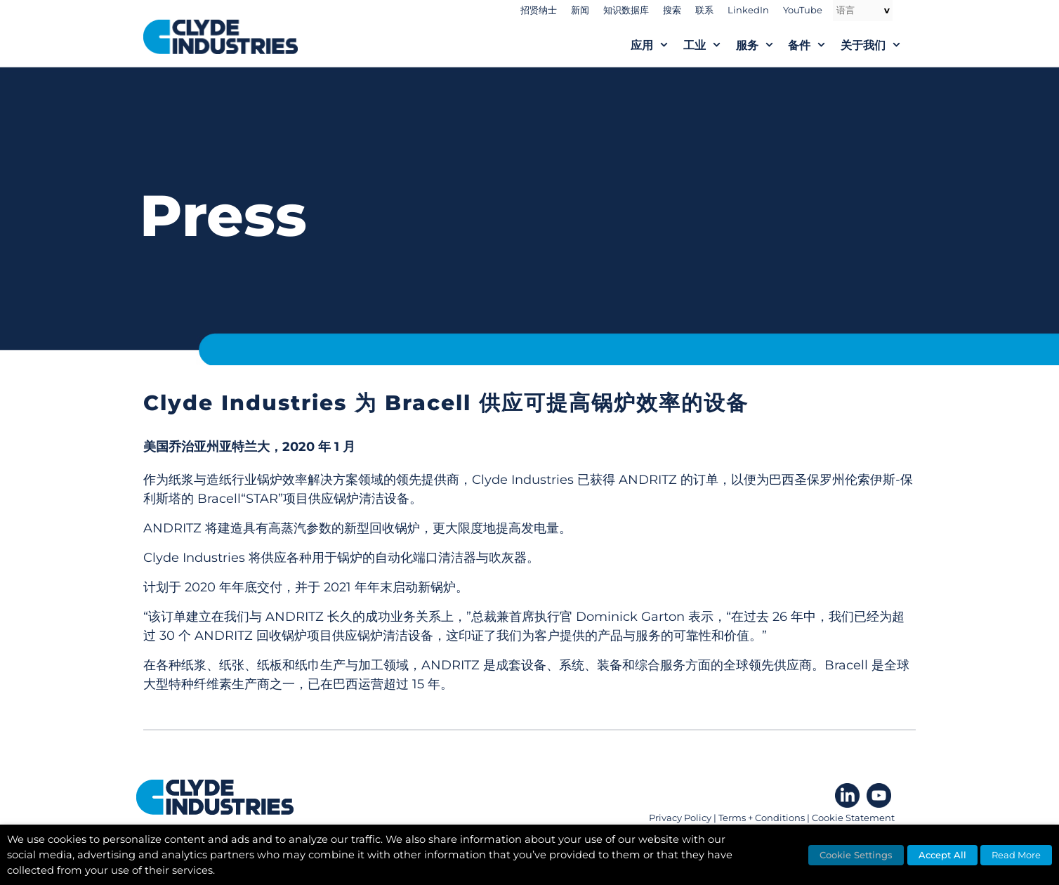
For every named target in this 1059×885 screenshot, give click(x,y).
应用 (657, 46)
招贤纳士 (538, 9)
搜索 (672, 9)
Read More (1016, 854)
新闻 (580, 9)
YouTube (802, 9)
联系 (704, 9)
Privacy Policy (680, 817)
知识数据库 (626, 9)
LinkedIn (748, 9)
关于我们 (878, 46)
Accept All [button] (942, 854)
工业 (709, 46)
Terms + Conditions (761, 817)
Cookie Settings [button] (856, 854)
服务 (762, 46)
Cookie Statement (853, 817)
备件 (814, 46)
